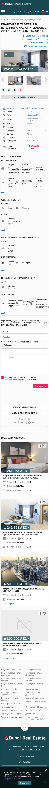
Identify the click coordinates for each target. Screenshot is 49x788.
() (37, 36)
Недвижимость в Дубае (11, 669)
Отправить (40, 386)
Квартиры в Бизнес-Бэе (35, 684)
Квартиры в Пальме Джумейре (33, 674)
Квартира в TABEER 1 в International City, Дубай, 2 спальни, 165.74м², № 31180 (22, 476)
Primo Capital (8, 604)
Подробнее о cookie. (12, 779)
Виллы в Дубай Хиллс (34, 698)
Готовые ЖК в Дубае (34, 710)
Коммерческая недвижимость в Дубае (35, 718)
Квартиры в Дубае (33, 669)
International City (33, 115)
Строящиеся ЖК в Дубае (36, 707)
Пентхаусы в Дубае (9, 689)
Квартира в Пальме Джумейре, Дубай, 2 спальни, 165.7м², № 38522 (22, 644)
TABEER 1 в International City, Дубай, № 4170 (26, 108)
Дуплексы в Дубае (33, 714)
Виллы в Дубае (31, 689)
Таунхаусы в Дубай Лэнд (11, 710)
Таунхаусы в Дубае (9, 707)
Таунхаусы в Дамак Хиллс (12, 717)
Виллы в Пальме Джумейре (32, 694)
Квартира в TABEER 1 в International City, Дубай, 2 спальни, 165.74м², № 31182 (22, 533)
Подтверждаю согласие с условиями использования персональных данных (21, 378)
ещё (3, 192)
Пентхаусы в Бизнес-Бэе (11, 704)
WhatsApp (25, 342)
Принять (24, 783)
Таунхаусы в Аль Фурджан (12, 714)
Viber (36, 342)
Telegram (8, 345)
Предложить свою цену (38, 46)
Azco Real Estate (10, 658)
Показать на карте (26, 97)
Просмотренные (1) (39, 43)
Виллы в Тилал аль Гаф (35, 701)
